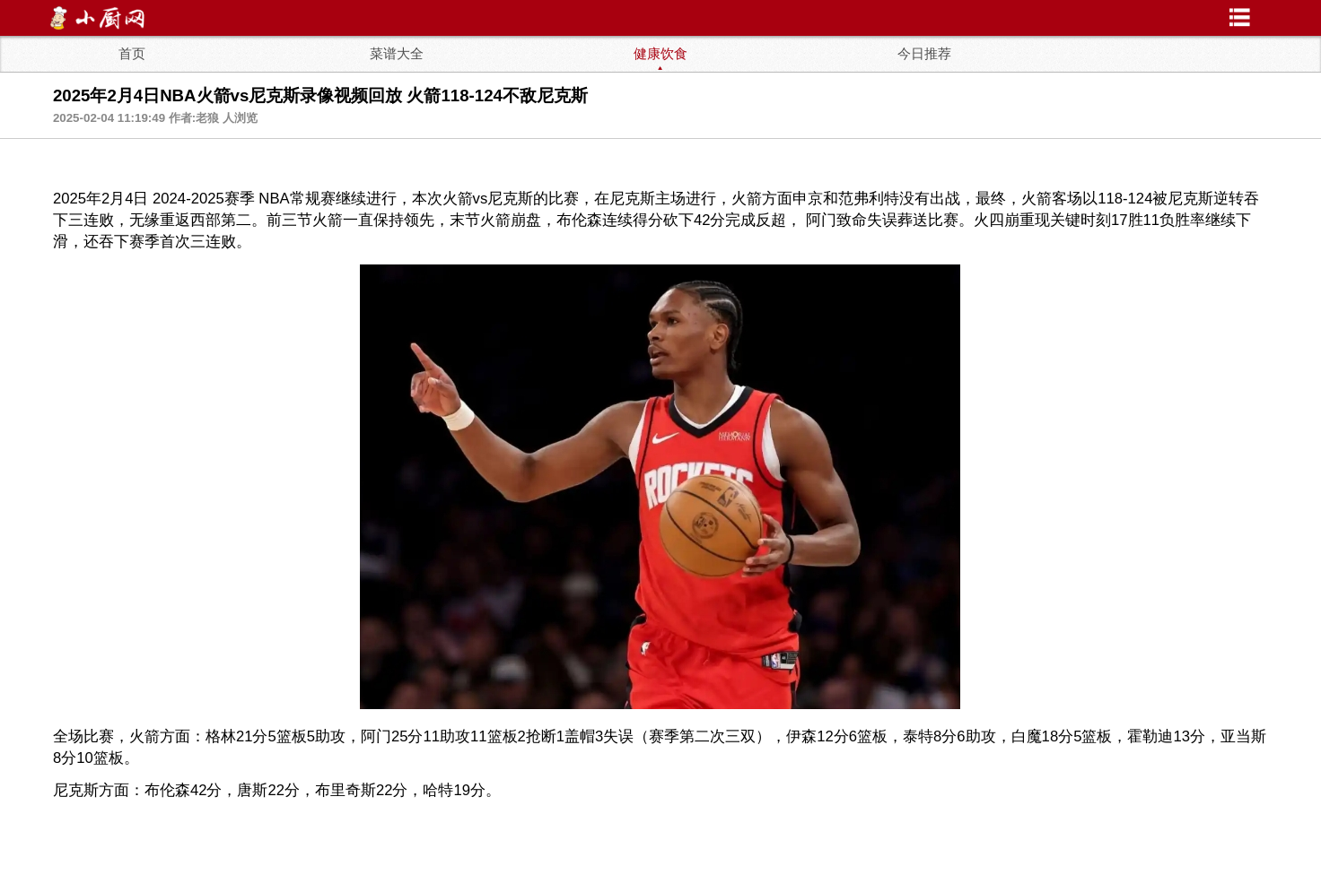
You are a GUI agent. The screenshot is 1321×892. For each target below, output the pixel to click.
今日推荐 (924, 54)
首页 (131, 54)
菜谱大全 (397, 54)
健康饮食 (660, 54)
